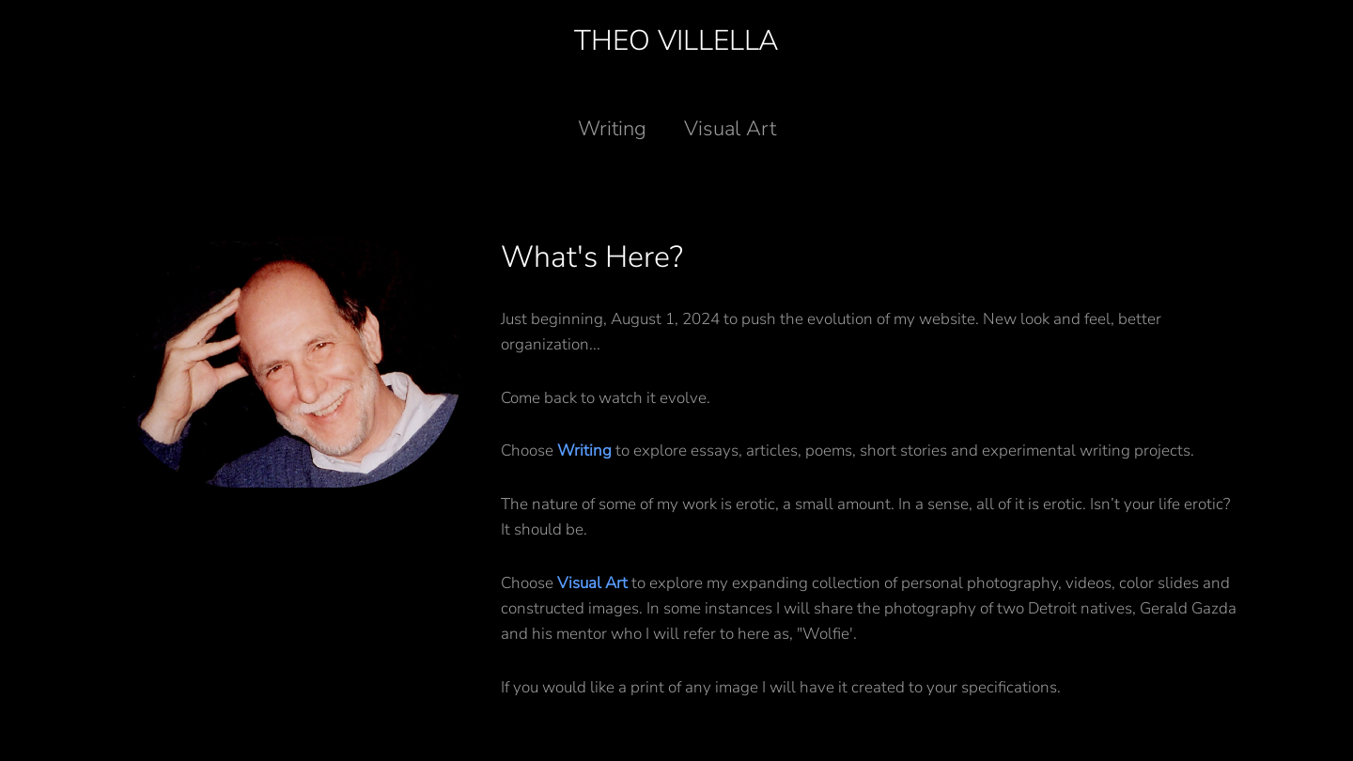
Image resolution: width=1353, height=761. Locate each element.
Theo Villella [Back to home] (676, 41)
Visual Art (730, 129)
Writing (612, 129)
